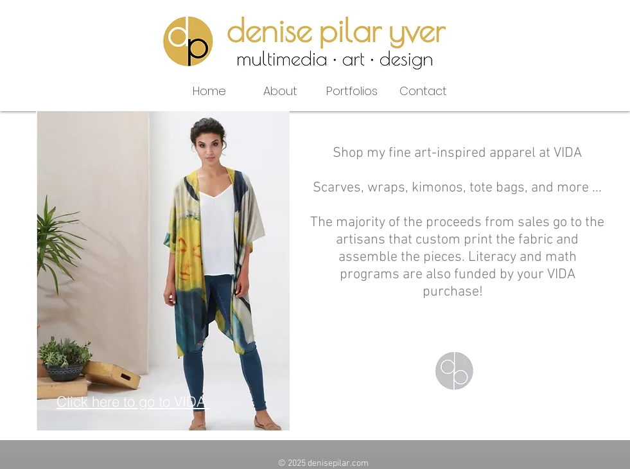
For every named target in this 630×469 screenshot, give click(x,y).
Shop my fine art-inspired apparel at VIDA (457, 153)
